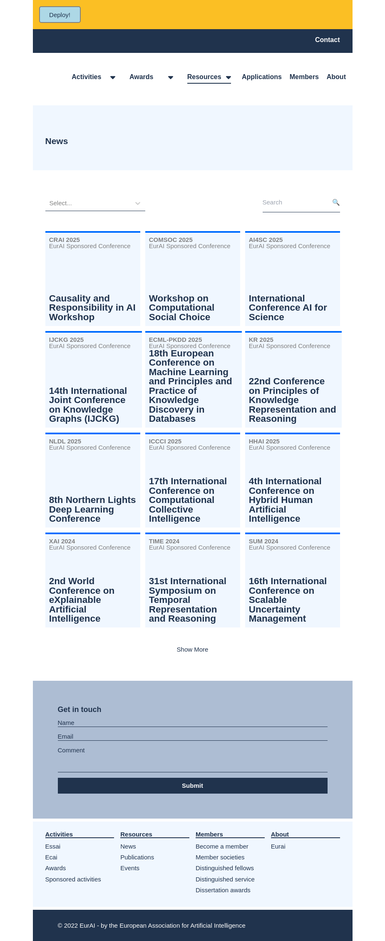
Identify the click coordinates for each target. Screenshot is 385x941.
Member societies (220, 857)
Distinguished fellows (225, 867)
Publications (137, 857)
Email (66, 736)
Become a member (222, 846)
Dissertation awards (223, 890)
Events (129, 867)
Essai (53, 846)
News (128, 846)
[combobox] (50, 203)
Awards (55, 867)
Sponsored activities (73, 879)
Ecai (51, 857)
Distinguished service (225, 879)
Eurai (278, 846)
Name (66, 722)
